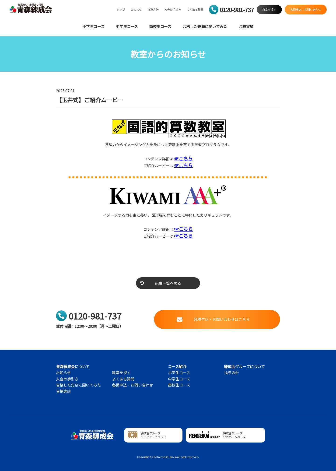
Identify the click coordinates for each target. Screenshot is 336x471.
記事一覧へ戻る (160, 283)
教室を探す (121, 372)
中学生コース (127, 26)
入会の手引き (172, 9)
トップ (121, 9)
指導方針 (153, 9)
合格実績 (246, 26)
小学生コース (93, 26)
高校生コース (160, 26)
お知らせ (136, 9)
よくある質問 (195, 9)
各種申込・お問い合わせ (132, 385)
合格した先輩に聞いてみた (204, 26)
